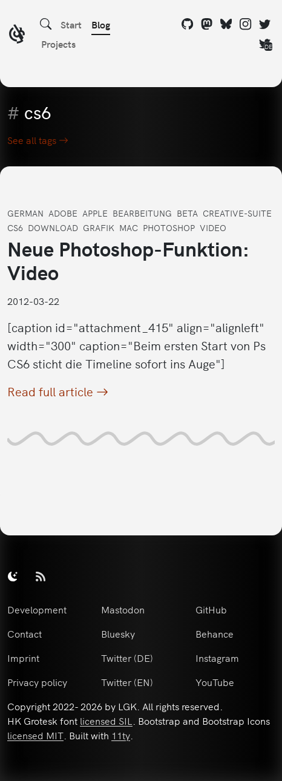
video (213, 227)
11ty (120, 735)
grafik (98, 227)
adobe (62, 213)
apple (95, 213)
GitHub (211, 609)
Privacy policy (37, 681)
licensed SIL (106, 720)
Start (71, 24)
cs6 (15, 227)
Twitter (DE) (127, 657)
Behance (214, 633)
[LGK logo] (17, 35)
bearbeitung (142, 213)
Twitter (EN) (127, 681)
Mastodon (123, 609)
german (25, 213)
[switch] (12, 575)
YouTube (214, 681)
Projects (58, 43)
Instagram (217, 657)
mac (128, 227)
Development (37, 609)
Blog (100, 24)
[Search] (46, 24)
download (53, 227)
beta (187, 213)
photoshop (169, 227)
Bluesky (118, 633)
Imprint (23, 657)
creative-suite (237, 213)
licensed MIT (35, 735)
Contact (24, 633)
